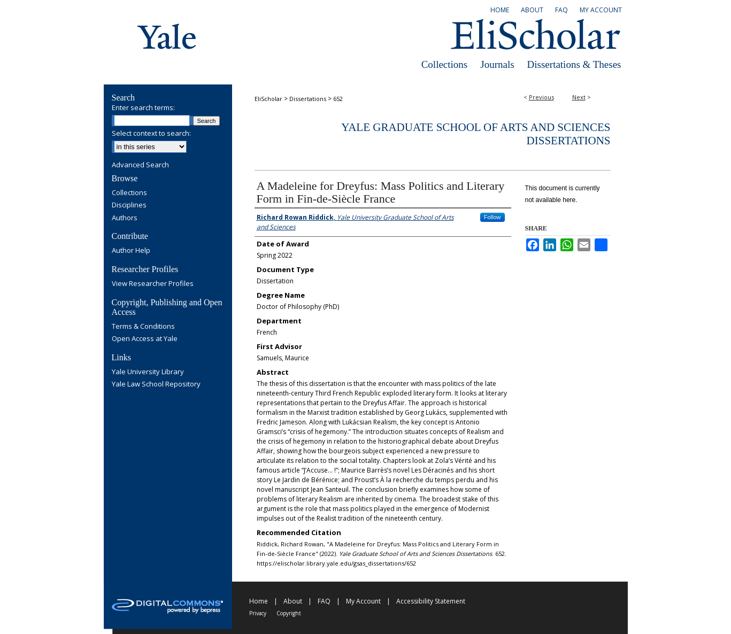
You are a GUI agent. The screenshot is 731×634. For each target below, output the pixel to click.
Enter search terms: (143, 107)
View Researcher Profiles (153, 284)
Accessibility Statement (430, 601)
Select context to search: (151, 133)
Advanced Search (140, 164)
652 (338, 99)
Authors (124, 218)
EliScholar (268, 99)
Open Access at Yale (145, 339)
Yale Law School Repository (156, 384)
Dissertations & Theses (574, 64)
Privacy (257, 613)
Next (579, 97)
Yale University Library (148, 372)
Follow (492, 217)
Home (258, 601)
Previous (541, 97)
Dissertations (307, 99)
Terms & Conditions (143, 326)
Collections (444, 64)
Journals (497, 64)
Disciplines (129, 205)
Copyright (288, 613)
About (292, 601)
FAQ (324, 601)
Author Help (131, 250)
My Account (363, 601)
